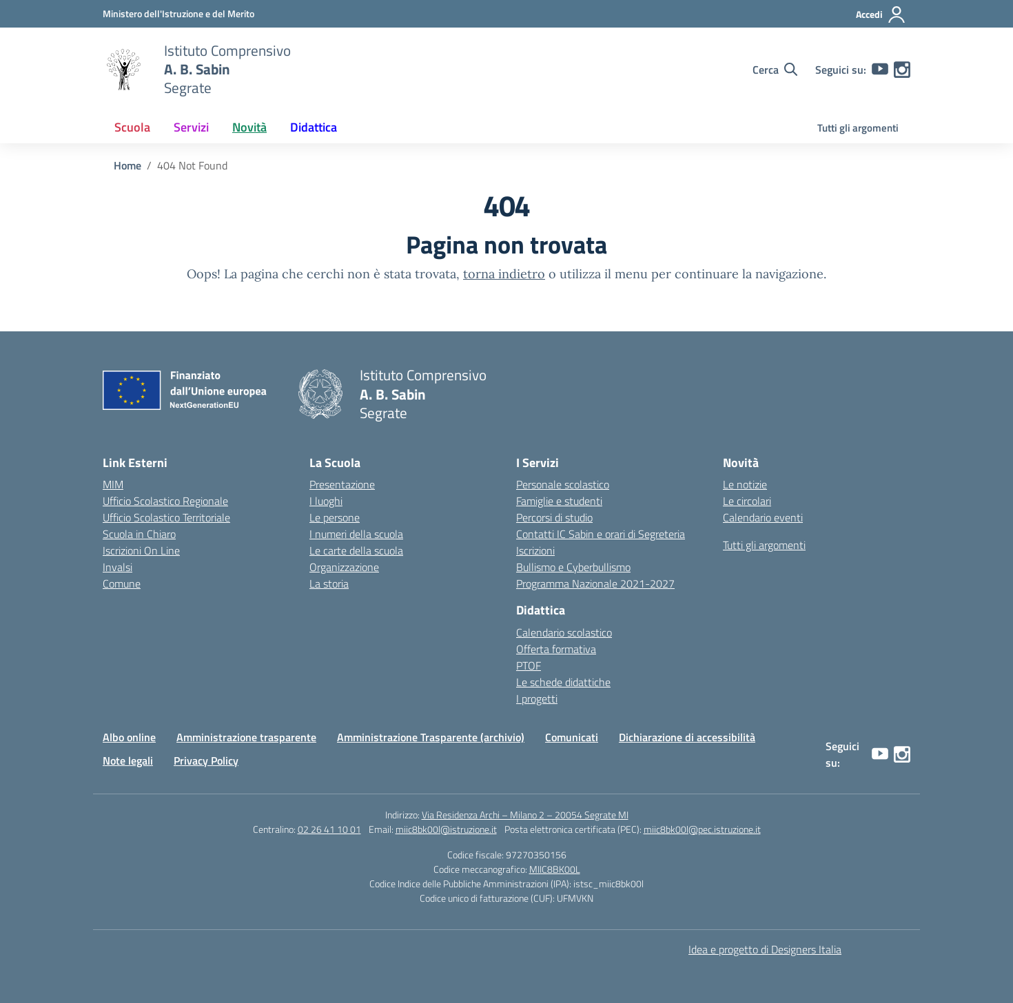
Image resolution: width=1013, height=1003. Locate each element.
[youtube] (880, 69)
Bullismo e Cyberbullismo (573, 567)
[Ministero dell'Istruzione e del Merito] (178, 13)
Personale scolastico (562, 484)
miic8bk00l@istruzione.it (446, 829)
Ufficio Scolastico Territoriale (166, 517)
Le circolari (747, 501)
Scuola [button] (132, 127)
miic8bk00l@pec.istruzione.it (702, 829)
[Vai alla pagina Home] (127, 165)
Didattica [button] (313, 127)
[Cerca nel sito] (774, 70)
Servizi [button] (191, 127)
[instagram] (902, 69)
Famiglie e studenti (559, 501)
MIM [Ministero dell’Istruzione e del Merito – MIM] (113, 484)
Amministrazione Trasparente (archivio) (430, 737)
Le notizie (745, 484)
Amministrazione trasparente (246, 737)
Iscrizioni (535, 550)
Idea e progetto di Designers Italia (764, 949)
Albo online (129, 737)
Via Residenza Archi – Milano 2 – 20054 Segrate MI (525, 814)
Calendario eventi (763, 517)
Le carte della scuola (356, 550)
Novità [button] (249, 127)
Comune (122, 583)
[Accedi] (881, 14)
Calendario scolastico (564, 632)
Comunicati (571, 737)
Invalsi (117, 567)
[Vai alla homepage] (125, 69)
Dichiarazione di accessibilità (687, 737)
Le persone (334, 517)
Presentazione (342, 484)
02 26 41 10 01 (329, 829)
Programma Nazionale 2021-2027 (595, 583)
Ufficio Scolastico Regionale (165, 501)
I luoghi (325, 501)
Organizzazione (344, 567)
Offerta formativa (556, 649)
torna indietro (504, 274)
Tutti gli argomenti (858, 128)
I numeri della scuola (356, 534)
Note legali (128, 760)
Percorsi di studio (554, 517)
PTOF (528, 665)
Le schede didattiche (563, 682)
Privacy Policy (206, 760)
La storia (329, 583)
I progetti (536, 698)
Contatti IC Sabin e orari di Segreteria (600, 534)
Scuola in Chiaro (139, 534)
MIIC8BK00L (554, 869)
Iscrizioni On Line (141, 550)
